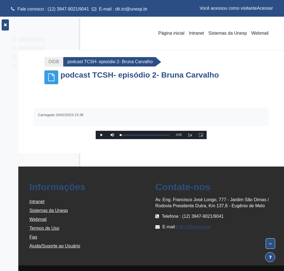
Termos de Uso (110, 228)
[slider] (177, 135)
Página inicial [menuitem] (171, 33)
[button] (270, 243)
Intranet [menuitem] (196, 33)
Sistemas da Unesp (114, 210)
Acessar (265, 8)
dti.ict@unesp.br (131, 9)
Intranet (102, 201)
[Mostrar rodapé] (270, 257)
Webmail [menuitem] (259, 33)
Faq (98, 237)
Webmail (103, 219)
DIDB (101, 61)
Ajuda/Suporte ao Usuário (120, 246)
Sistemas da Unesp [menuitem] (227, 33)
